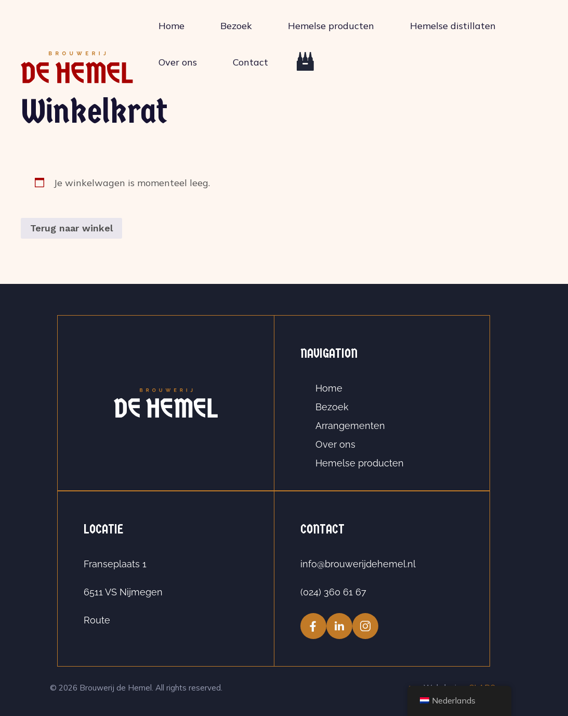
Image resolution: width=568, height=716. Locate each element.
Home (171, 26)
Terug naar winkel (71, 228)
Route (97, 620)
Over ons (177, 62)
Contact (250, 62)
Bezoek (236, 26)
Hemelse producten (331, 26)
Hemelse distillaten (453, 26)
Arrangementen (350, 425)
